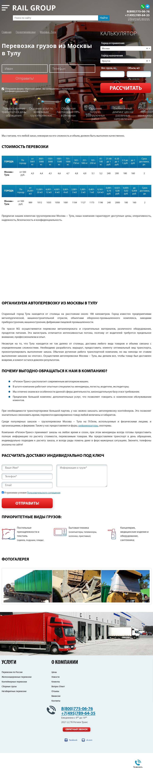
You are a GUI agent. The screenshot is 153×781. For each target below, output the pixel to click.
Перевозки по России (12, 700)
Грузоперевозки (26, 32)
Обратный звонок (139, 18)
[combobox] (125, 48)
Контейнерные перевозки (14, 710)
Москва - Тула (48, 32)
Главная (6, 32)
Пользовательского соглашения (43, 492)
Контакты (56, 729)
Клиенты (56, 710)
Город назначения (112, 55)
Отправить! (25, 78)
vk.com (89, 768)
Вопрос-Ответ (58, 714)
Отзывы (55, 719)
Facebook (73, 768)
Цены (54, 700)
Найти (104, 17)
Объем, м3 (134, 68)
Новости (56, 705)
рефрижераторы (88, 425)
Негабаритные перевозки (14, 719)
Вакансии (56, 724)
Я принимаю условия (32, 492)
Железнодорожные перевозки (16, 705)
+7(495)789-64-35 (137, 15)
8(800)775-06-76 (138, 11)
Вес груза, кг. (108, 68)
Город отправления (112, 43)
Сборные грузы (9, 714)
